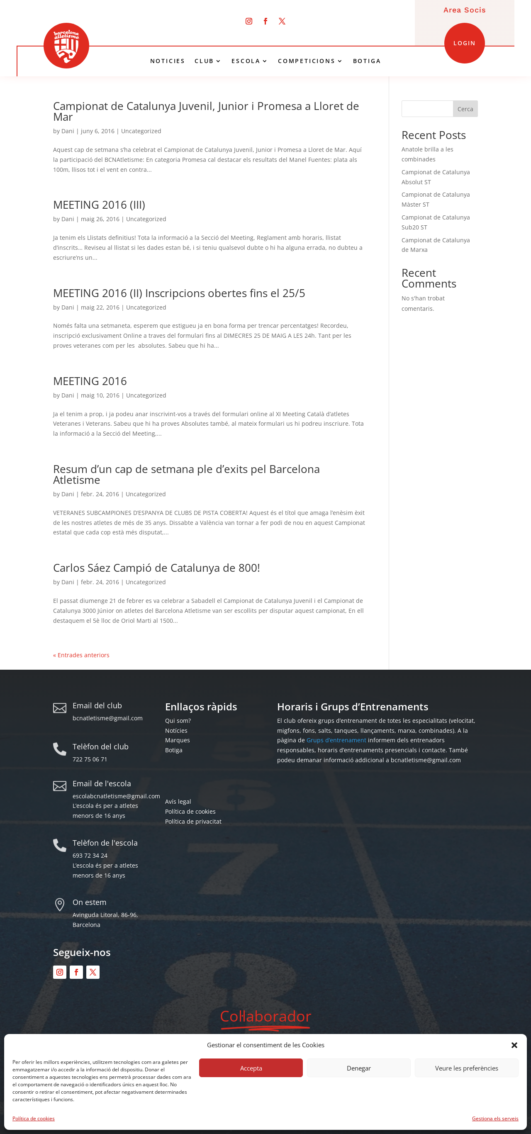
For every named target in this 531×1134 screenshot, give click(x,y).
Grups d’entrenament (336, 740)
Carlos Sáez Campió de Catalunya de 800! (156, 567)
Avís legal (178, 801)
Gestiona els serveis (495, 1118)
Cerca (465, 109)
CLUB (204, 61)
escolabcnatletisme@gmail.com (116, 796)
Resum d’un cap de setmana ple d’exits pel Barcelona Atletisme (186, 474)
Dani (67, 131)
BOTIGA (367, 61)
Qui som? (178, 720)
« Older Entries (74, 655)
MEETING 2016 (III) (99, 204)
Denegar (359, 1068)
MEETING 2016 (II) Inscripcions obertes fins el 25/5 (179, 292)
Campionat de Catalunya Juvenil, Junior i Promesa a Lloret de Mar (206, 111)
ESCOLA (246, 61)
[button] (514, 1045)
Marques (177, 740)
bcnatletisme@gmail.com (108, 718)
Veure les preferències (466, 1068)
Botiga (174, 750)
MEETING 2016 (90, 380)
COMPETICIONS (307, 61)
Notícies (176, 730)
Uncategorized (141, 131)
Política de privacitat (193, 821)
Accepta (251, 1068)
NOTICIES (167, 61)
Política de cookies (33, 1118)
